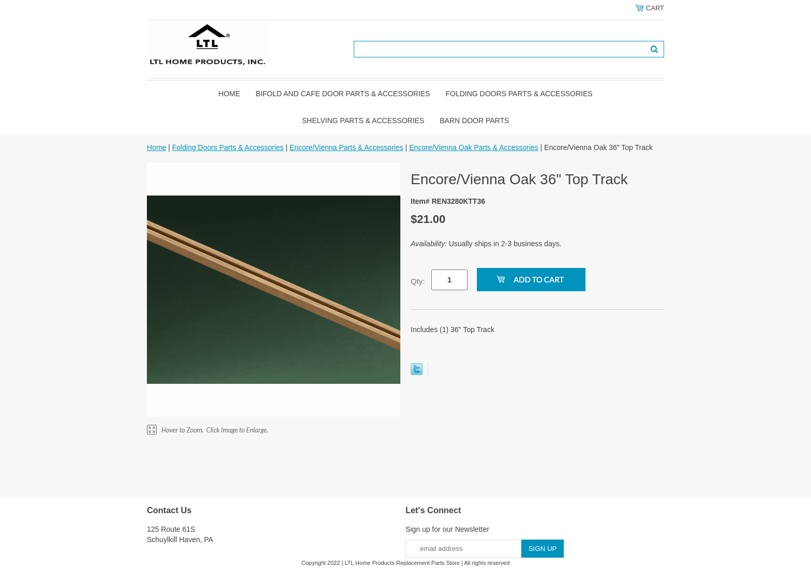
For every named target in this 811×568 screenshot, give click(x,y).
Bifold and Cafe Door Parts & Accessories (343, 93)
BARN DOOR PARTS (474, 120)
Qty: (418, 281)
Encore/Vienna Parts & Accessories (346, 147)
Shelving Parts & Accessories (363, 120)
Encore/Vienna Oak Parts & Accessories (473, 147)
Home (229, 93)
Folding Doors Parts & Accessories (518, 93)
